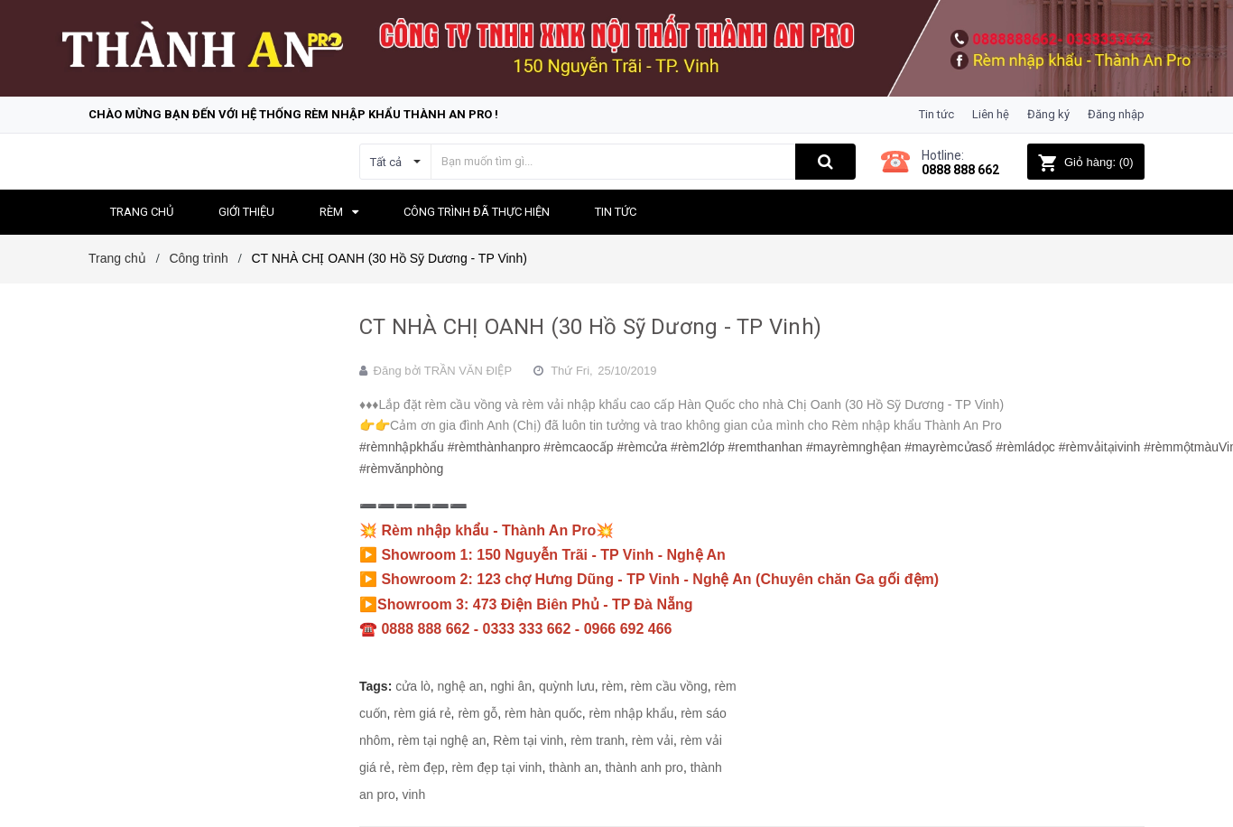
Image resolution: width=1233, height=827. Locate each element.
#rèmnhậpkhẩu (401, 447)
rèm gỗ (477, 713)
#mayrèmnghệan (853, 447)
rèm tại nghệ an (442, 740)
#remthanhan (765, 447)
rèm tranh (597, 740)
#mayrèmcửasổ (948, 447)
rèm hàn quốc (543, 713)
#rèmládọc (1025, 447)
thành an (573, 767)
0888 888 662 (960, 170)
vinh (413, 794)
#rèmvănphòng (401, 468)
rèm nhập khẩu (631, 713)
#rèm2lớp (698, 447)
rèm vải (652, 740)
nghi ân (511, 686)
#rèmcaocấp (578, 447)
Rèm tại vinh (528, 740)
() (1085, 162)
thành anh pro (643, 767)
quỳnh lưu (567, 686)
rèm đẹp (421, 767)
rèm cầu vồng (669, 686)
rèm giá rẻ (422, 713)
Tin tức (936, 114)
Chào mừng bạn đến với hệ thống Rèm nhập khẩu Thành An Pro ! (293, 114)
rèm (613, 686)
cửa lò (413, 686)
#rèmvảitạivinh (1100, 447)
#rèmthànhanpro (494, 447)
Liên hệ (990, 114)
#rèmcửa (642, 447)
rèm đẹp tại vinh (496, 767)
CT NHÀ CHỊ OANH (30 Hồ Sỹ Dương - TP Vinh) (590, 326)
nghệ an (461, 686)
